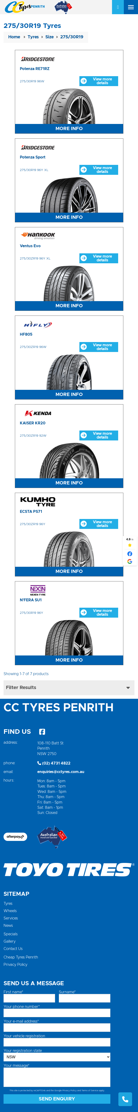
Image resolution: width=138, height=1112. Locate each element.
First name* (13, 992)
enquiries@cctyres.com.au (60, 772)
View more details (96, 81)
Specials (11, 934)
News (8, 925)
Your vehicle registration (24, 1036)
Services (11, 918)
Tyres (8, 903)
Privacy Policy (15, 965)
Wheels (10, 911)
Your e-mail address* (21, 1021)
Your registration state (23, 1051)
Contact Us (13, 949)
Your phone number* (22, 1007)
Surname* (67, 992)
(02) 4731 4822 (53, 763)
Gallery (10, 941)
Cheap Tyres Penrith (21, 957)
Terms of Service (90, 1091)
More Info (69, 128)
